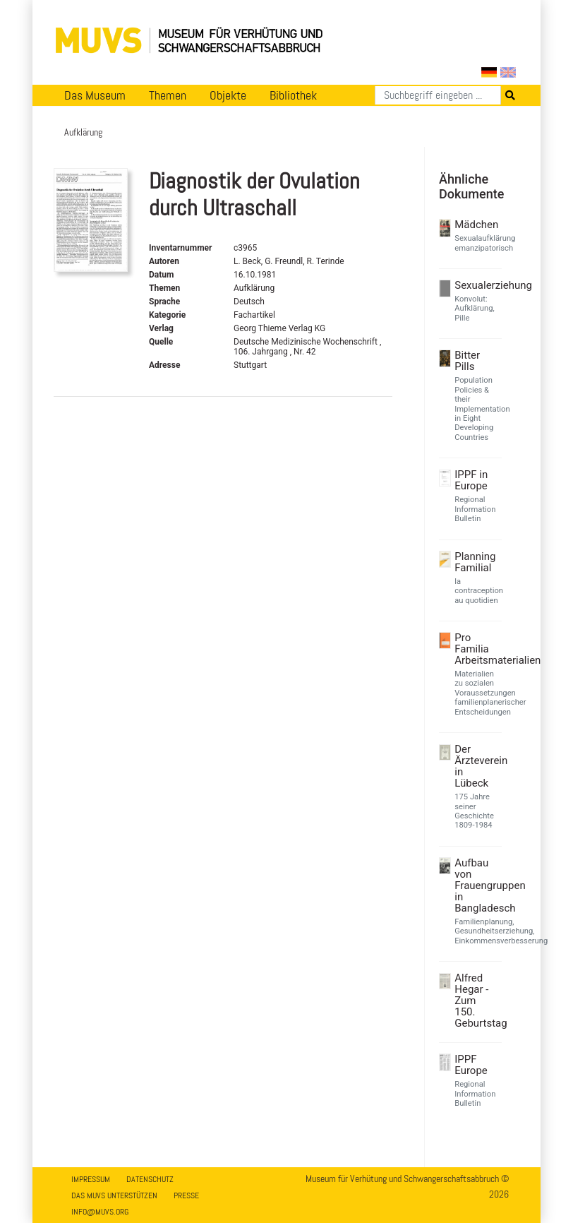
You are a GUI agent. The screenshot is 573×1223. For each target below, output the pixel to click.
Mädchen (476, 224)
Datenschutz (150, 1179)
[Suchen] (438, 95)
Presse (186, 1195)
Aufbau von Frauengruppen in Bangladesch (476, 885)
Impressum (90, 1179)
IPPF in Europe (471, 480)
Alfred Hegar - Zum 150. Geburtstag (476, 1000)
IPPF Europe (471, 1065)
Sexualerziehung (476, 285)
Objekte (228, 95)
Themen (167, 95)
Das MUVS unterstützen (114, 1195)
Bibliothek (293, 95)
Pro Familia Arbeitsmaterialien (476, 649)
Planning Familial (474, 562)
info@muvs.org (99, 1211)
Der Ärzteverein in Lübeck (476, 766)
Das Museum (95, 95)
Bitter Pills (467, 361)
